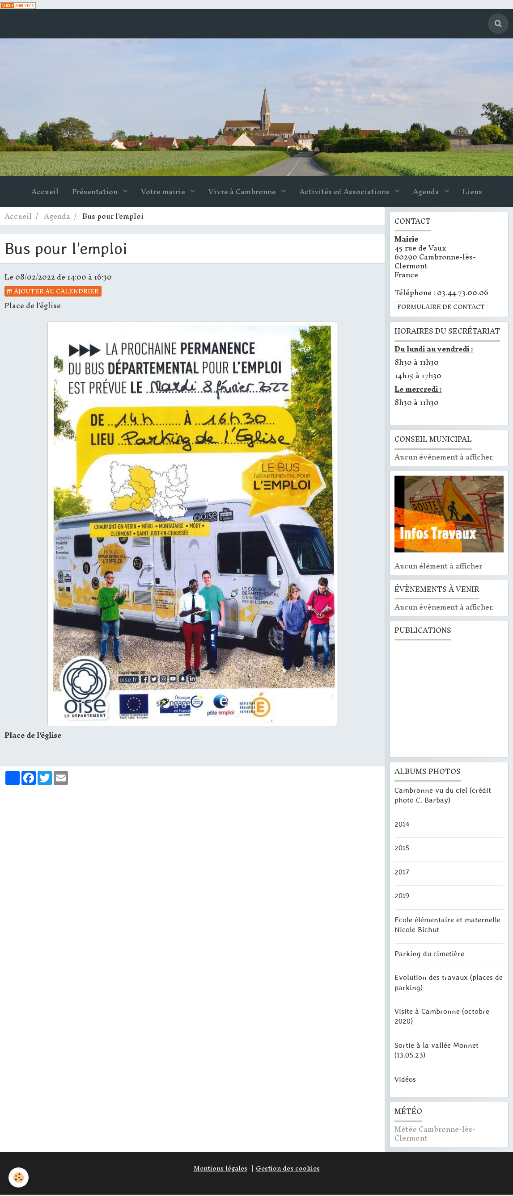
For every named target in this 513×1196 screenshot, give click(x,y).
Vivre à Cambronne (243, 193)
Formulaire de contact (441, 308)
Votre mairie (164, 193)
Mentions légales (220, 1170)
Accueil (45, 193)
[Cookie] (19, 1177)
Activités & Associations (345, 193)
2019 (401, 896)
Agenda (427, 193)
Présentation (95, 193)
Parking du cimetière (429, 954)
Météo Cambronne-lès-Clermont (434, 1135)
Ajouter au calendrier (53, 292)
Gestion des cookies (288, 1170)
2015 (401, 849)
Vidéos (405, 1080)
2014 (401, 824)
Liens (472, 193)
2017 (401, 872)
